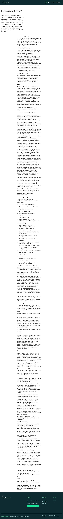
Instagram (54, 501)
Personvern (51, 515)
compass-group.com (5, 516)
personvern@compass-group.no (27, 300)
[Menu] (57, 2)
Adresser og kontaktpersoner (33, 506)
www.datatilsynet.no (28, 288)
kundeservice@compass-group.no (33, 500)
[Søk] (52, 2)
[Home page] (5, 2)
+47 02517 (29, 501)
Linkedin (54, 500)
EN (48, 2)
